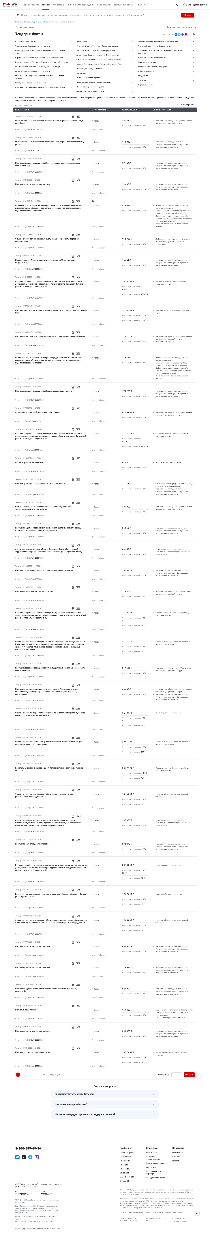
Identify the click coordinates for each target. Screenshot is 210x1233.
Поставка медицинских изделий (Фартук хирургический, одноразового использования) (47, 164)
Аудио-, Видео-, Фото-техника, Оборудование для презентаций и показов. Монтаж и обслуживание (174, 1012)
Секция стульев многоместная (29, 462)
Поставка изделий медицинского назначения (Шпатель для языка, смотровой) (46, 990)
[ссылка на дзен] (24, 1157)
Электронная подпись (156, 1163)
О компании (177, 1153)
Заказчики (124, 1173)
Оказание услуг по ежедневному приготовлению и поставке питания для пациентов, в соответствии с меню (48, 743)
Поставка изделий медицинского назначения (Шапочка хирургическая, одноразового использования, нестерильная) (48, 529)
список (185, 1221)
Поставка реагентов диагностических (32, 184)
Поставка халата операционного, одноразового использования (44, 570)
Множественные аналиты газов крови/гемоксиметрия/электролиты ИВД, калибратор (49, 122)
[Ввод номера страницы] (176, 1074)
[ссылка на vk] (17, 1157)
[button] (177, 4)
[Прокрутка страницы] (197, 1213)
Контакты (128, 4)
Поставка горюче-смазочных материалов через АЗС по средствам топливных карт (51, 311)
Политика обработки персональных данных (128, 1220)
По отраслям (125, 1157)
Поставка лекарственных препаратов (32, 1052)
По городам (125, 1169)
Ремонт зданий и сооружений (168, 713)
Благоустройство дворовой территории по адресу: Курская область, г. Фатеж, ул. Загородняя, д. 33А (50, 895)
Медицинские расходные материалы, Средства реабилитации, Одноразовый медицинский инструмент (171, 144)
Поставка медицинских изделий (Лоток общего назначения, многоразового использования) (50, 669)
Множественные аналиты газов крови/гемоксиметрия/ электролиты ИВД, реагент (49, 143)
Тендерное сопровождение (80, 4)
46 (44, 1075)
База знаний (103, 4)
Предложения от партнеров (153, 1172)
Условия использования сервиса (155, 1220)
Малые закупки (127, 1177)
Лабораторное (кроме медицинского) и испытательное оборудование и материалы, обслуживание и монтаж (173, 218)
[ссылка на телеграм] (30, 1157)
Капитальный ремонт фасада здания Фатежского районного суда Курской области (49, 769)
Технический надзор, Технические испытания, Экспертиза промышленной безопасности (172, 551)
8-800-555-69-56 (28, 1148)
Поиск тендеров (30, 4)
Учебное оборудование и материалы (170, 1018)
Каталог (46, 4)
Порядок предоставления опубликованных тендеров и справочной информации (151, 1212)
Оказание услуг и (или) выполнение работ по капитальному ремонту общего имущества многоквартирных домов (50, 714)
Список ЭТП (125, 1181)
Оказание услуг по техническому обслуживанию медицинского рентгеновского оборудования (44, 795)
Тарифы (116, 4)
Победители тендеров (155, 1178)
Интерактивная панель (25, 1010)
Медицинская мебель (164, 342)
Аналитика (58, 4)
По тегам (124, 1165)
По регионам (125, 1161)
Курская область (99, 130)
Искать (187, 15)
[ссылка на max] (37, 1157)
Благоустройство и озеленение (168, 894)
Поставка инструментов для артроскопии (34, 591)
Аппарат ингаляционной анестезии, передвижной (38, 412)
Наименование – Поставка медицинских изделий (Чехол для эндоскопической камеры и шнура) (43, 508)
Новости (176, 1161)
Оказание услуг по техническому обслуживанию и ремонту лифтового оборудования (47, 240)
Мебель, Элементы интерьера (168, 463)
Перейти (189, 1074)
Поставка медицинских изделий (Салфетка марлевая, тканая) (43, 391)
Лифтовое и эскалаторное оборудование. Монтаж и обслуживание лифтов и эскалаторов (172, 241)
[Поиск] (18, 15)
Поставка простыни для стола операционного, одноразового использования (50, 336)
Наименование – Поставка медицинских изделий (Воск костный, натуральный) (45, 261)
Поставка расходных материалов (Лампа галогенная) (40, 484)
